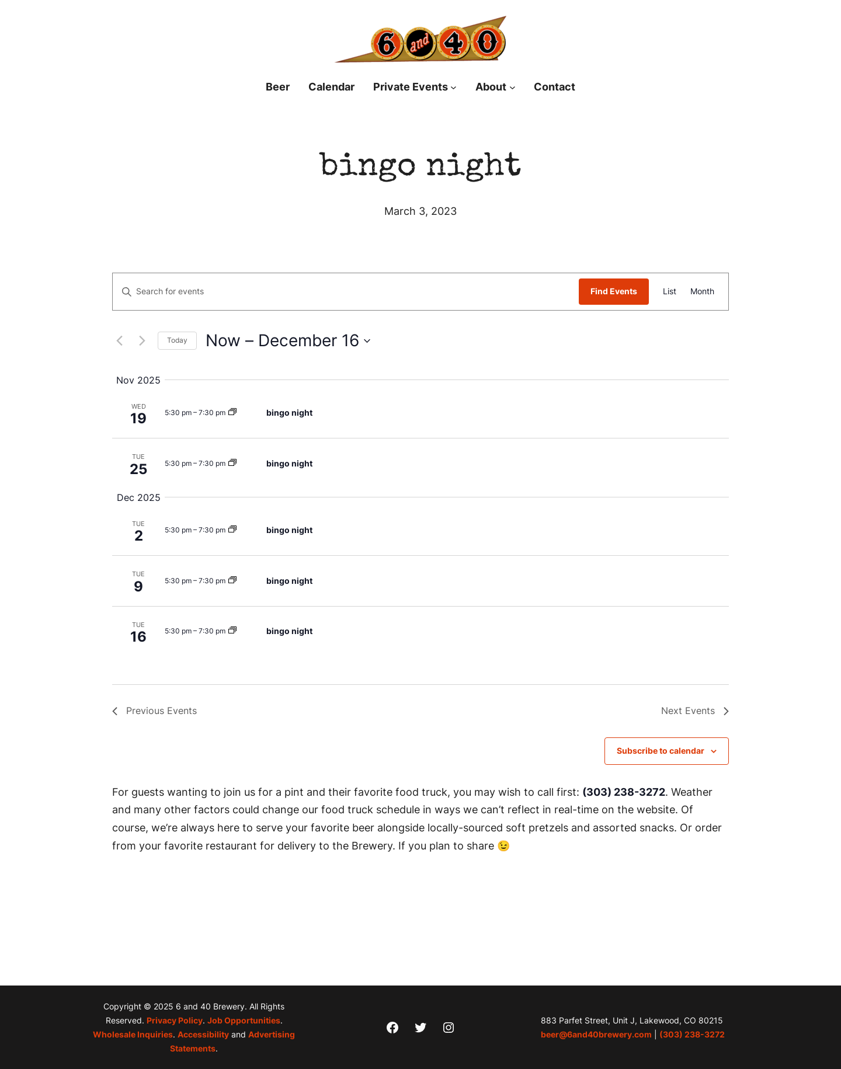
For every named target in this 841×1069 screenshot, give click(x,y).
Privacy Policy (175, 1020)
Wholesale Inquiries (133, 1034)
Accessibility (203, 1034)
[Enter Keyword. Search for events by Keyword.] (346, 291)
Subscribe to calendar (660, 750)
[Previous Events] (119, 341)
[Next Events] (142, 341)
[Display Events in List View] (669, 291)
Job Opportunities (243, 1020)
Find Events (613, 291)
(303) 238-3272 (623, 792)
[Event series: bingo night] (232, 412)
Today (177, 340)
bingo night (289, 412)
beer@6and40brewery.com (596, 1034)
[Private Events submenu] (453, 87)
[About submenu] (512, 87)
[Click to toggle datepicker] (288, 341)
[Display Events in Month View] (702, 291)
